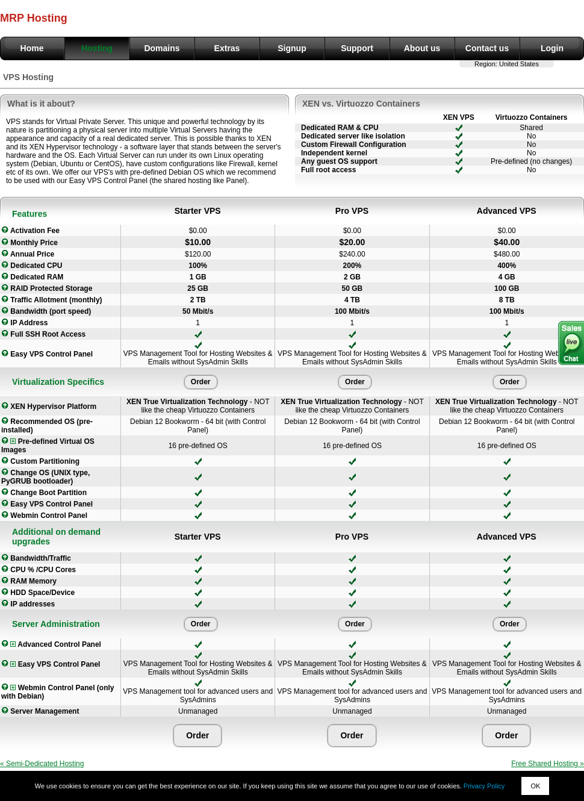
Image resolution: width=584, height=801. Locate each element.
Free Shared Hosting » (547, 763)
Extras (227, 48)
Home (32, 48)
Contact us (487, 48)
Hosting (97, 48)
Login (552, 48)
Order (201, 382)
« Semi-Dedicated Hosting (42, 763)
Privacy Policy (484, 786)
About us (422, 48)
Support (357, 48)
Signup (292, 48)
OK (535, 786)
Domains (161, 48)
